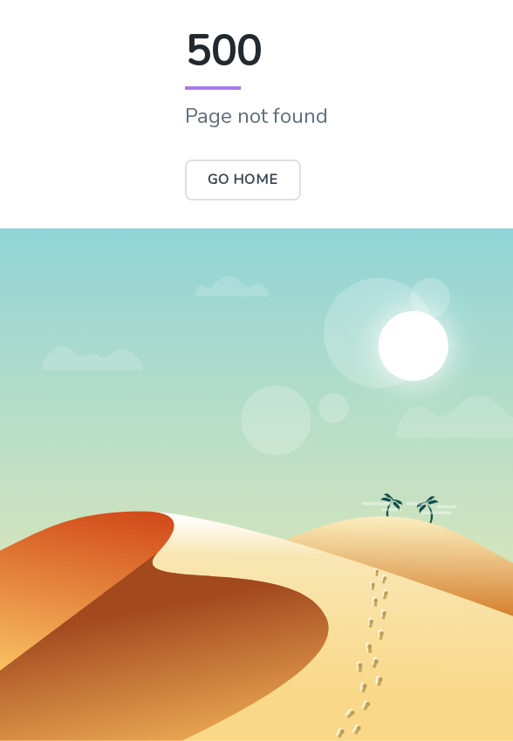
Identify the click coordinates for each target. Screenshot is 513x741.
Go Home (243, 179)
